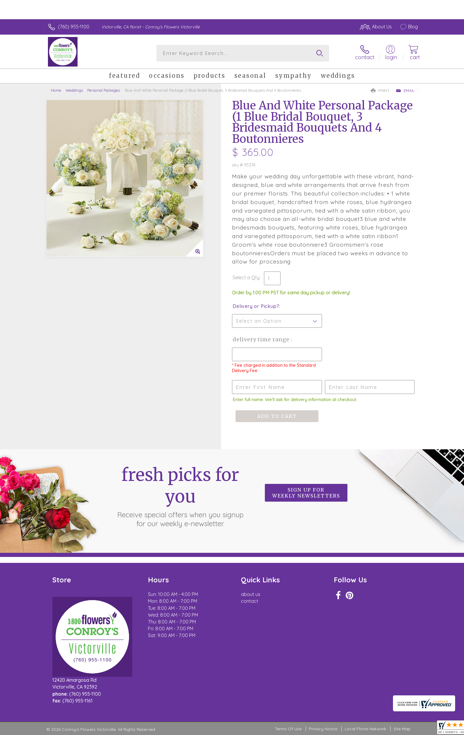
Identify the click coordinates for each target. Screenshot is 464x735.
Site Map (402, 728)
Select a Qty (246, 277)
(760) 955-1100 (73, 27)
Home (56, 90)
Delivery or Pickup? (256, 306)
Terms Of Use (288, 728)
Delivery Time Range (262, 339)
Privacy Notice (323, 728)
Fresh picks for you (180, 496)
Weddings (74, 90)
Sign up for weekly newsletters (306, 493)
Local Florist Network (365, 728)
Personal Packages (103, 90)
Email (405, 90)
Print (380, 90)
